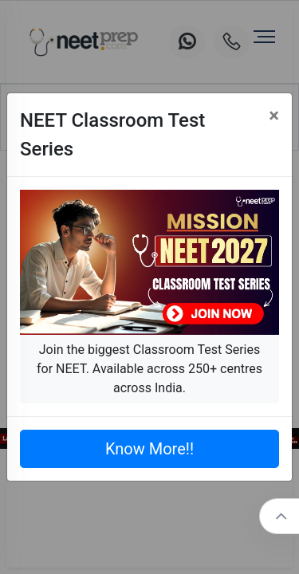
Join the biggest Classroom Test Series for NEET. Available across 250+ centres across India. (149, 368)
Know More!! (149, 448)
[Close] (274, 115)
